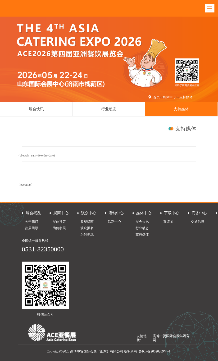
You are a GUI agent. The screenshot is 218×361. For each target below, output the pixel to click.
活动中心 (114, 221)
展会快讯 (36, 109)
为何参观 (87, 234)
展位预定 (59, 221)
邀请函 (168, 221)
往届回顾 (31, 228)
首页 (156, 97)
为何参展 (59, 228)
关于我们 (31, 221)
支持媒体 (186, 97)
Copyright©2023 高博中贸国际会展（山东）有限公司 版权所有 (92, 351)
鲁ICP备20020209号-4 (154, 351)
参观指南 (87, 221)
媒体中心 (169, 97)
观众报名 (87, 228)
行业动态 (108, 109)
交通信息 (197, 221)
